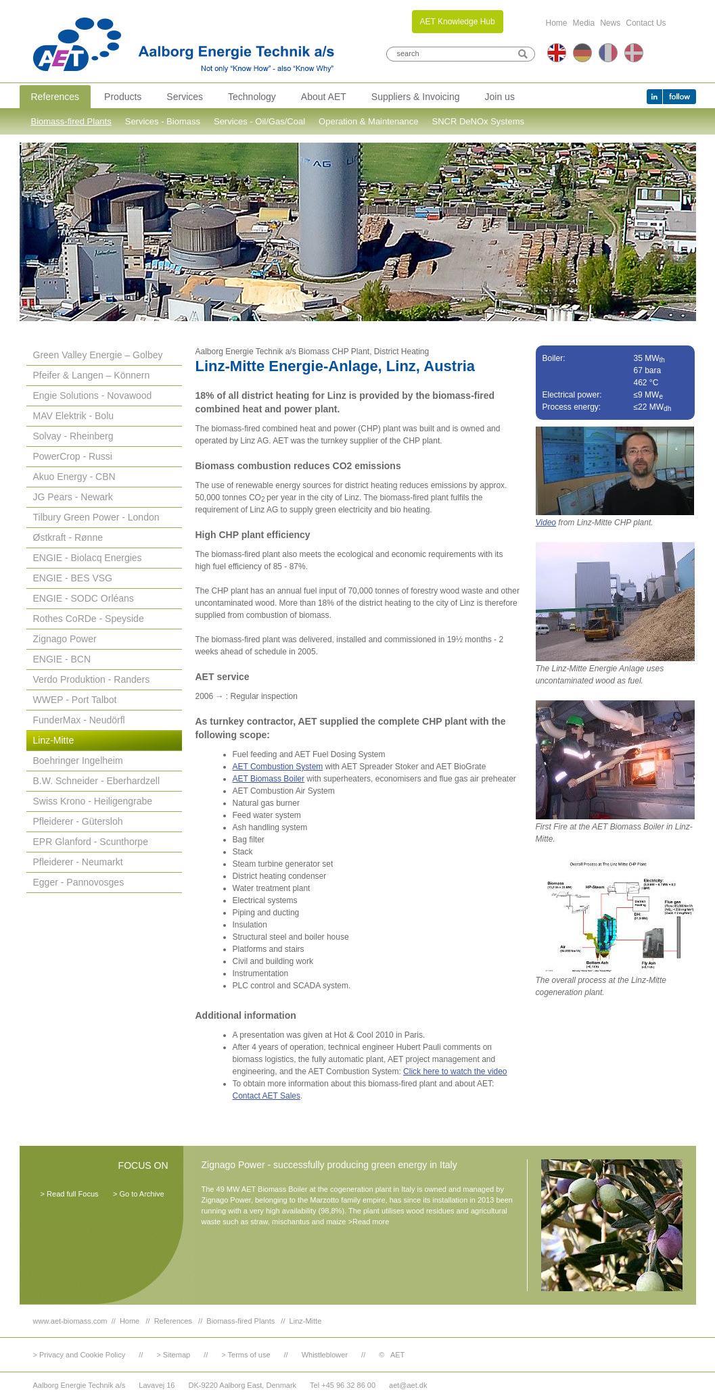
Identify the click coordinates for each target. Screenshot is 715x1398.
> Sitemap (173, 1355)
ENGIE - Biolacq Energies (87, 557)
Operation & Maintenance (368, 121)
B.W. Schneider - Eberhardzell (96, 780)
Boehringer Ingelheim (78, 760)
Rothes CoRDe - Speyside (88, 618)
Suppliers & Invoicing (415, 96)
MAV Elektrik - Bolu (73, 415)
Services (184, 96)
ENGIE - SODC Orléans (83, 598)
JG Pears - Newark (73, 496)
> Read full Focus (70, 1194)
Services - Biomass (162, 121)
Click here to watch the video (455, 1071)
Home (557, 23)
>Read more (369, 1222)
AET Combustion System (278, 766)
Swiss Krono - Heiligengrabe (93, 801)
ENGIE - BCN (62, 659)
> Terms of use (245, 1355)
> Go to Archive (138, 1194)
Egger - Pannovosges (78, 882)
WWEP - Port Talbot (75, 699)
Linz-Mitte (53, 740)
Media (584, 23)
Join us (500, 96)
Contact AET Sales (267, 1096)
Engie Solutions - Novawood (92, 395)
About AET (323, 96)
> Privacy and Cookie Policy (79, 1355)
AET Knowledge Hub (457, 21)
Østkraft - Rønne (68, 537)
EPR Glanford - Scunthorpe (90, 841)
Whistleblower (325, 1355)
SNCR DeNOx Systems (478, 121)
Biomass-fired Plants (71, 121)
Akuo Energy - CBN (74, 476)
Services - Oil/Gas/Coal (259, 121)
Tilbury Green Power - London (96, 517)
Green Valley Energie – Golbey (98, 355)
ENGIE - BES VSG (72, 578)
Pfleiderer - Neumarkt (78, 862)
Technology (252, 96)
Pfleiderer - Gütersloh (78, 821)
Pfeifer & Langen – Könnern (91, 375)
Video (546, 522)
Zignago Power (65, 638)
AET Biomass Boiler (268, 779)
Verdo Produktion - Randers (91, 679)
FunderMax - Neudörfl (79, 720)
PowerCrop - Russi (72, 456)
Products (122, 96)
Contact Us (646, 23)
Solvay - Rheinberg (73, 436)
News (610, 23)
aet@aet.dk (408, 1385)
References (55, 96)
